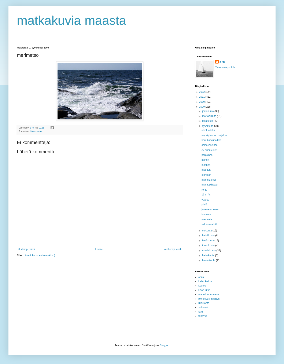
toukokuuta (208, 245)
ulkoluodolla (208, 130)
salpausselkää (210, 145)
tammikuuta (209, 260)
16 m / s (206, 194)
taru (200, 311)
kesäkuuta (208, 240)
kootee (202, 285)
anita (201, 277)
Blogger (164, 345)
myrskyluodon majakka (214, 135)
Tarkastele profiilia (225, 67)
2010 (202, 101)
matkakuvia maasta (71, 20)
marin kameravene (208, 294)
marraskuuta (209, 116)
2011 (202, 96)
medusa (206, 169)
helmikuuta (208, 255)
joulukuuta (208, 111)
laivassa (206, 214)
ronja (204, 189)
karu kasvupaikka (211, 140)
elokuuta (207, 230)
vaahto (205, 199)
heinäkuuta (208, 235)
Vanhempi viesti (172, 249)
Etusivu (99, 249)
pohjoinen (207, 155)
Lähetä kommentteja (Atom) (39, 255)
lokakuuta (208, 120)
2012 (202, 91)
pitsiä (204, 204)
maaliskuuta (209, 250)
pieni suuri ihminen (209, 298)
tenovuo (202, 315)
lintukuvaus (36, 131)
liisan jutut (204, 290)
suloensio (203, 307)
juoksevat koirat (210, 209)
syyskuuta (208, 126)
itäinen (205, 159)
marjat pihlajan (210, 184)
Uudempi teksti (26, 249)
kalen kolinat (205, 281)
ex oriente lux (209, 150)
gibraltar (206, 174)
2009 (202, 106)
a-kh (222, 61)
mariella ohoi (209, 179)
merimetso (207, 219)
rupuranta (203, 303)
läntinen (206, 164)
